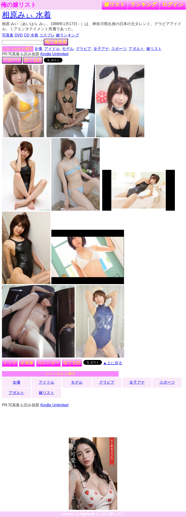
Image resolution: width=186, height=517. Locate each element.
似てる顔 (32, 60)
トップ (9, 362)
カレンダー (48, 362)
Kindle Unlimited (54, 54)
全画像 (26, 362)
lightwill (87, 514)
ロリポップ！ (112, 514)
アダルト (136, 49)
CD (26, 35)
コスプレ (47, 35)
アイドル (52, 49)
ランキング (143, 4)
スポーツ (119, 49)
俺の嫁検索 (56, 42)
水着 (34, 35)
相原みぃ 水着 (26, 14)
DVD (19, 35)
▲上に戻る (112, 363)
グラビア (83, 49)
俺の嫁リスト (19, 5)
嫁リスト (114, 4)
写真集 (8, 35)
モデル (68, 49)
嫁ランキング (67, 35)
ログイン (172, 4)
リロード (12, 60)
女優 (38, 49)
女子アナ (101, 49)
